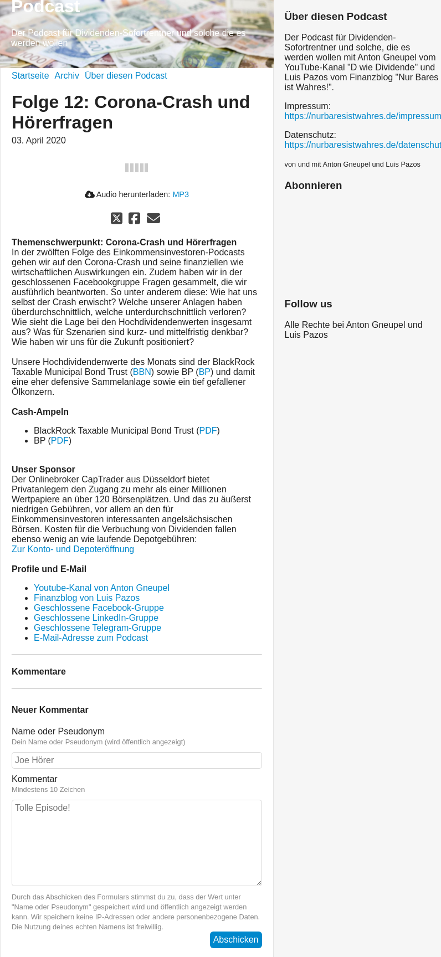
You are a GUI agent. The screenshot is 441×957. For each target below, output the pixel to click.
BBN (142, 372)
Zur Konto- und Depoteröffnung (73, 549)
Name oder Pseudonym (137, 737)
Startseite (30, 75)
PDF (208, 430)
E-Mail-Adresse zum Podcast (91, 637)
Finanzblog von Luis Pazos (87, 598)
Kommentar (137, 784)
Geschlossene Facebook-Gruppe (99, 608)
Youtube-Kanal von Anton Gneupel (102, 588)
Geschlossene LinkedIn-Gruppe (96, 617)
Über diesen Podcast (126, 75)
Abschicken (236, 939)
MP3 (180, 194)
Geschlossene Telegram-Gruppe (97, 627)
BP (205, 372)
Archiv (67, 75)
